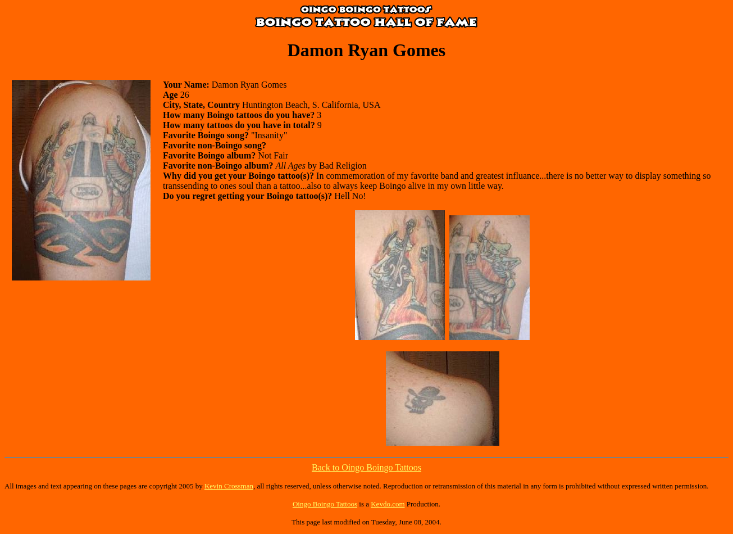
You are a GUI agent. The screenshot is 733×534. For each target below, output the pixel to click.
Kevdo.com (387, 504)
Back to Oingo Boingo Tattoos (366, 467)
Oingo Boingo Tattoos (325, 504)
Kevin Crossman (228, 486)
